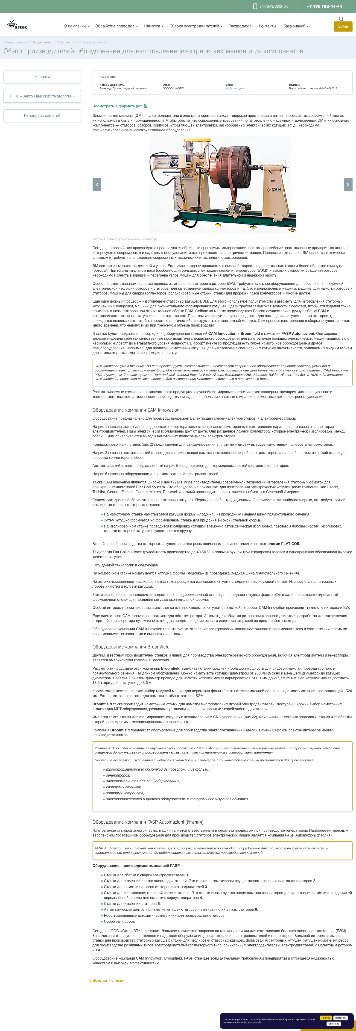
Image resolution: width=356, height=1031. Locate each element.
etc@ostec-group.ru (237, 88)
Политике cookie (252, 1022)
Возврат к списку (108, 980)
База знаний (294, 26)
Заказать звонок (270, 6)
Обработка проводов (114, 26)
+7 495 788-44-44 (324, 6)
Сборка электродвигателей (194, 26)
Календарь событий (42, 115)
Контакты (267, 26)
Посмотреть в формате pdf (120, 106)
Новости (42, 77)
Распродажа (240, 26)
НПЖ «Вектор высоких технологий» (42, 96)
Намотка (152, 26)
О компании (75, 26)
